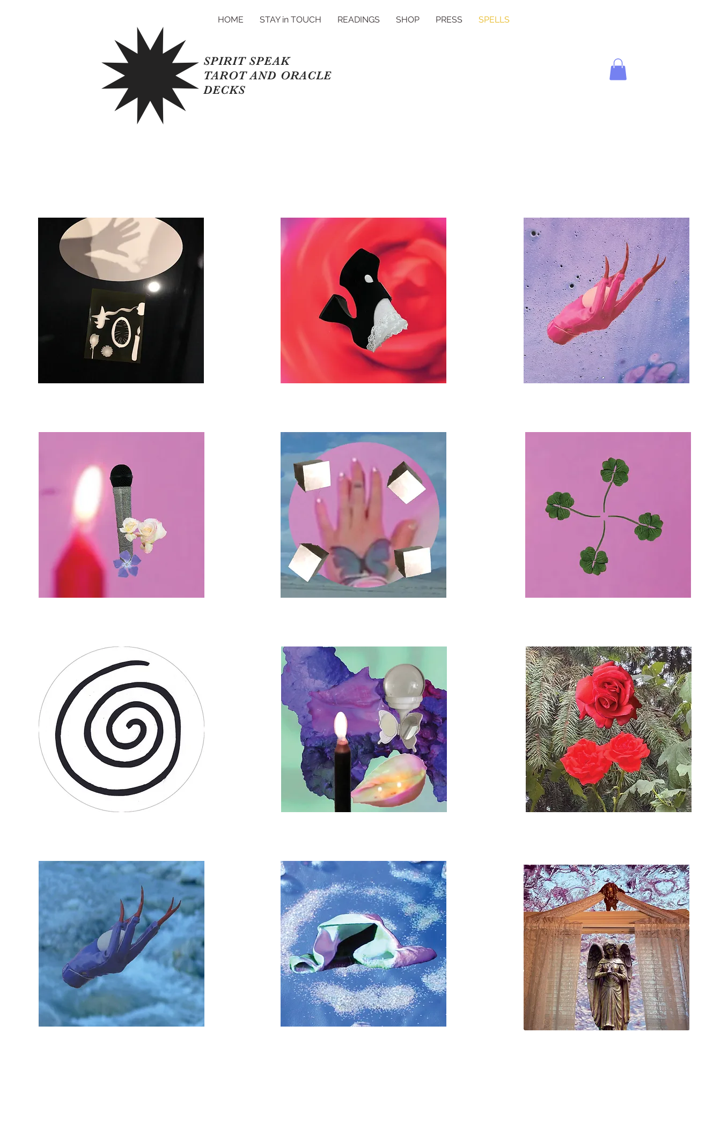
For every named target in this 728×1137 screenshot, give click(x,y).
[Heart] (121, 305)
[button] (618, 69)
